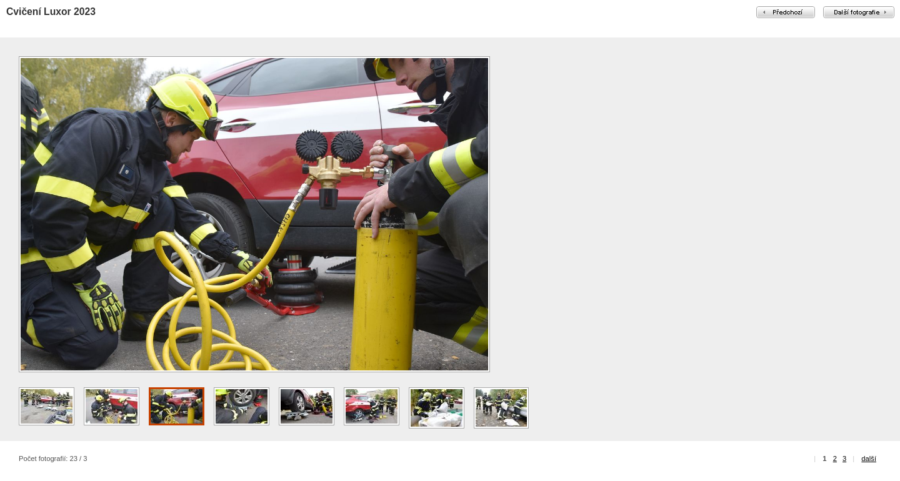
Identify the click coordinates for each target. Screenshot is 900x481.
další (868, 458)
